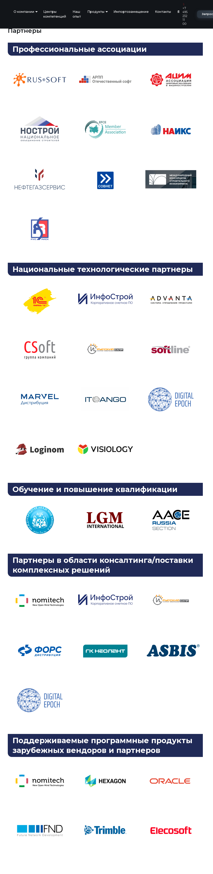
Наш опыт (77, 14)
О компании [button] (24, 12)
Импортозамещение (131, 12)
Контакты (163, 12)
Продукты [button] (96, 12)
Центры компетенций (54, 14)
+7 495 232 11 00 (184, 14)
